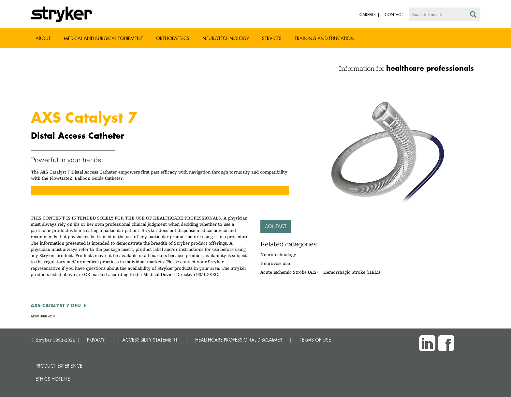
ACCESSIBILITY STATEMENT (150, 340)
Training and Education (325, 38)
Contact (275, 226)
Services (272, 38)
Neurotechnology (225, 38)
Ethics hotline (53, 379)
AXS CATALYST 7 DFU (56, 305)
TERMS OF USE (315, 340)
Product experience (59, 366)
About (43, 38)
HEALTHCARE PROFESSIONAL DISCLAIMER (238, 340)
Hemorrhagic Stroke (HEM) (351, 272)
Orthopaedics (172, 38)
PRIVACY (96, 340)
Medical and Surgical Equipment (103, 38)
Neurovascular (275, 263)
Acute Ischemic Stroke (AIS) (289, 272)
